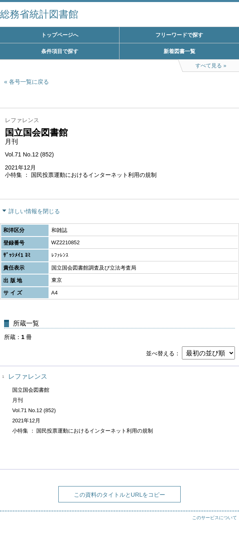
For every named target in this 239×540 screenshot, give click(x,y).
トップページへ (59, 35)
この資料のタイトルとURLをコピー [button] (120, 494)
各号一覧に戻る (29, 81)
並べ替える (160, 353)
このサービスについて (214, 517)
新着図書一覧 (179, 51)
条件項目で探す (59, 51)
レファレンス (27, 376)
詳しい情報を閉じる (34, 211)
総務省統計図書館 (39, 14)
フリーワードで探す (179, 35)
